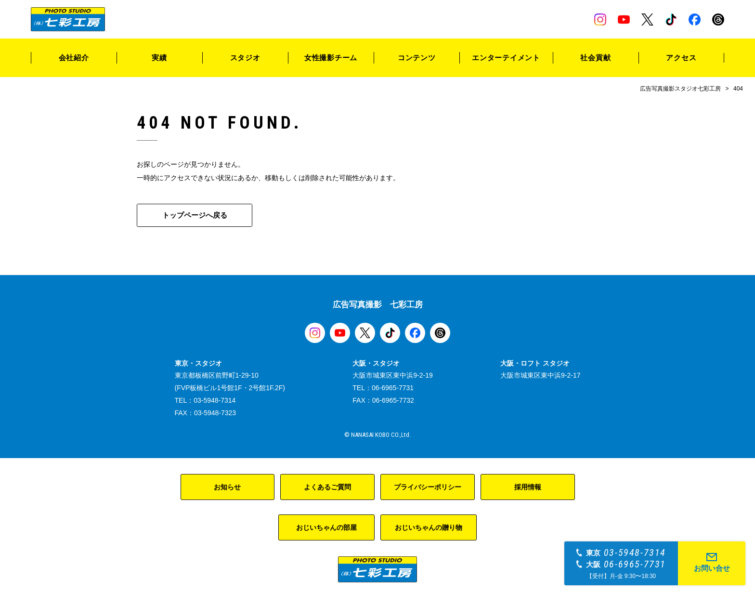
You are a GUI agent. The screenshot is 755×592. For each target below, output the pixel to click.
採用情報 (527, 487)
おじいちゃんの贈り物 (428, 527)
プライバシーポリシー (427, 487)
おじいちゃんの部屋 (326, 527)
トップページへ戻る (194, 215)
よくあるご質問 (327, 487)
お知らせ (227, 487)
